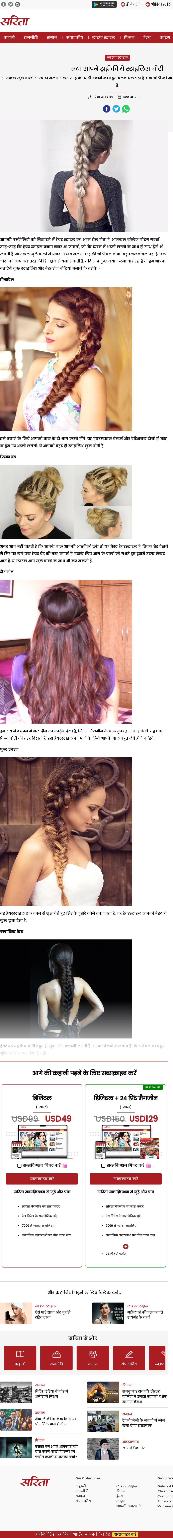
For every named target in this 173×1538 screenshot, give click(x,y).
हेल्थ (147, 37)
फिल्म (129, 37)
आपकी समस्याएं (128, 1506)
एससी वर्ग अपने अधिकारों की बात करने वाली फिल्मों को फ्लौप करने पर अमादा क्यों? (56, 1451)
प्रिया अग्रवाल (103, 97)
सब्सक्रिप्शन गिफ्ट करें (39, 1165)
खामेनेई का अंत (134, 1448)
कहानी (9, 37)
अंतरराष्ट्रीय (130, 1442)
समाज (52, 37)
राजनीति (31, 37)
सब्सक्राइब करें (42, 1178)
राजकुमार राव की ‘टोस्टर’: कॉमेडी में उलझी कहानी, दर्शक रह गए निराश (144, 1396)
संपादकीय (74, 37)
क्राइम (121, 1501)
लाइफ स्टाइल (103, 37)
